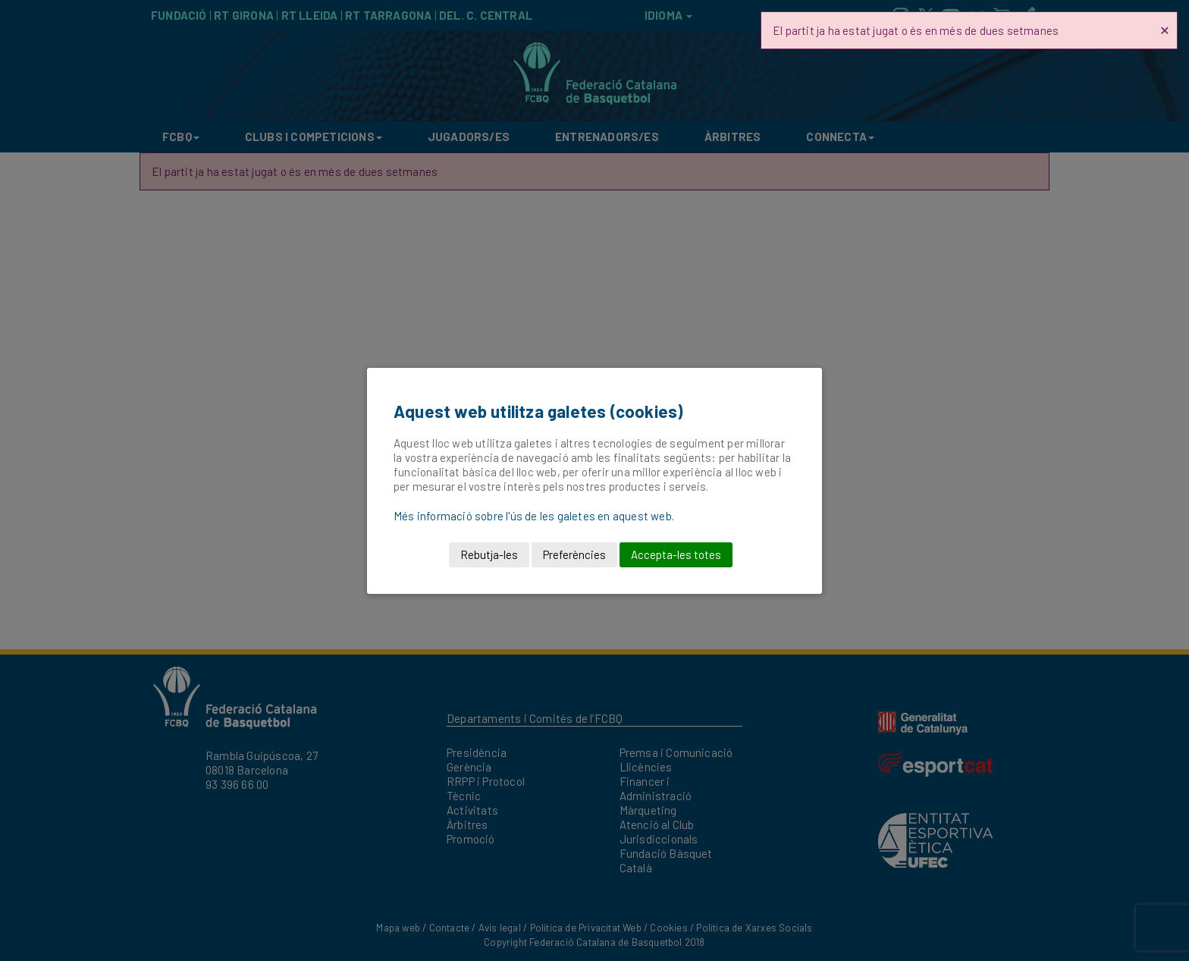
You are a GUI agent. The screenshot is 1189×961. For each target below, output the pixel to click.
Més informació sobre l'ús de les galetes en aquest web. (534, 516)
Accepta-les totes (676, 554)
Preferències (574, 554)
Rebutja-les (489, 554)
